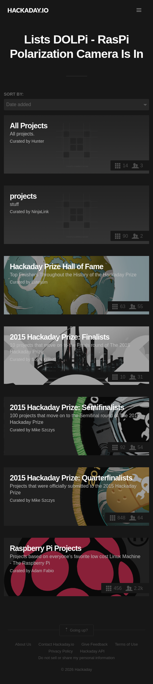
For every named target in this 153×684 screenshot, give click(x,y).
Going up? (76, 630)
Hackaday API (92, 651)
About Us (23, 644)
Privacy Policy (61, 651)
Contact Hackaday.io (56, 644)
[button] (139, 10)
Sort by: (14, 94)
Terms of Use (126, 644)
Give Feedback (94, 644)
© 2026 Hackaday (76, 669)
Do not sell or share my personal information (76, 658)
